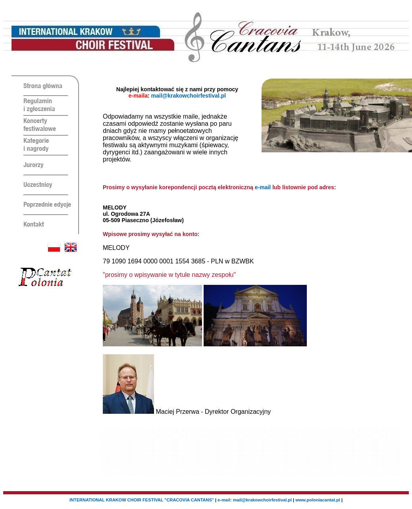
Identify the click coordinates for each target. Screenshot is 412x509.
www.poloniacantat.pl (317, 499)
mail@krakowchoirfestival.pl (188, 95)
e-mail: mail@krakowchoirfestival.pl (255, 499)
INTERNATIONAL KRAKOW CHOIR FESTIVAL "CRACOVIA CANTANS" (141, 499)
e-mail (263, 187)
